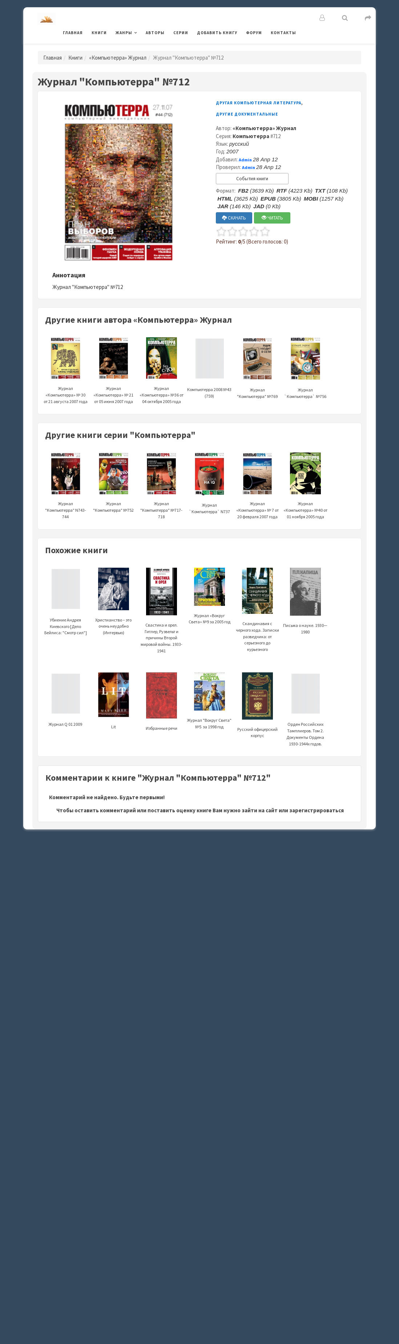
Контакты (283, 32)
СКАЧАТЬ (234, 218)
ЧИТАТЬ (272, 218)
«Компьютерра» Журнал (117, 57)
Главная (73, 32)
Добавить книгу (217, 32)
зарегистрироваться (316, 810)
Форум (254, 32)
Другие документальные (247, 114)
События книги (252, 179)
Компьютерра (251, 136)
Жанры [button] (124, 32)
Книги (99, 32)
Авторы (155, 32)
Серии (180, 32)
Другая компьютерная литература (258, 102)
